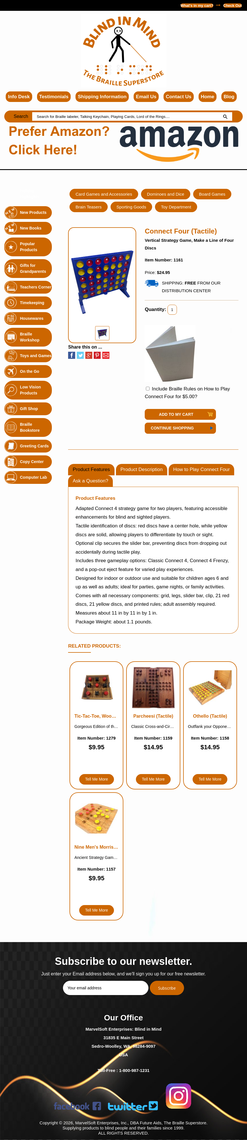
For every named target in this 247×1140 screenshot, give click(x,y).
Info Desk (19, 96)
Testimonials (54, 96)
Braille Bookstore (30, 427)
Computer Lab (33, 477)
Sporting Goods (131, 206)
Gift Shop (29, 408)
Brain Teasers (88, 206)
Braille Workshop (29, 337)
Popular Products (28, 246)
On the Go (29, 371)
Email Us (146, 96)
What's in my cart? (197, 5)
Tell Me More (96, 779)
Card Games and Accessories (103, 194)
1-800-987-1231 (20, 5)
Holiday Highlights (29, 194)
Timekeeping (32, 302)
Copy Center (32, 461)
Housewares (31, 318)
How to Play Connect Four (201, 469)
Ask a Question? (90, 481)
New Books (30, 228)
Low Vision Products (30, 390)
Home (207, 96)
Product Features (91, 469)
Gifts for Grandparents (33, 268)
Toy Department (176, 206)
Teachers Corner (35, 287)
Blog (229, 96)
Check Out (232, 5)
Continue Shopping (172, 428)
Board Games (212, 194)
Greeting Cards (34, 446)
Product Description (142, 469)
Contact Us (178, 96)
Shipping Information (102, 96)
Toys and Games (36, 355)
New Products (33, 212)
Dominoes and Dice (165, 194)
